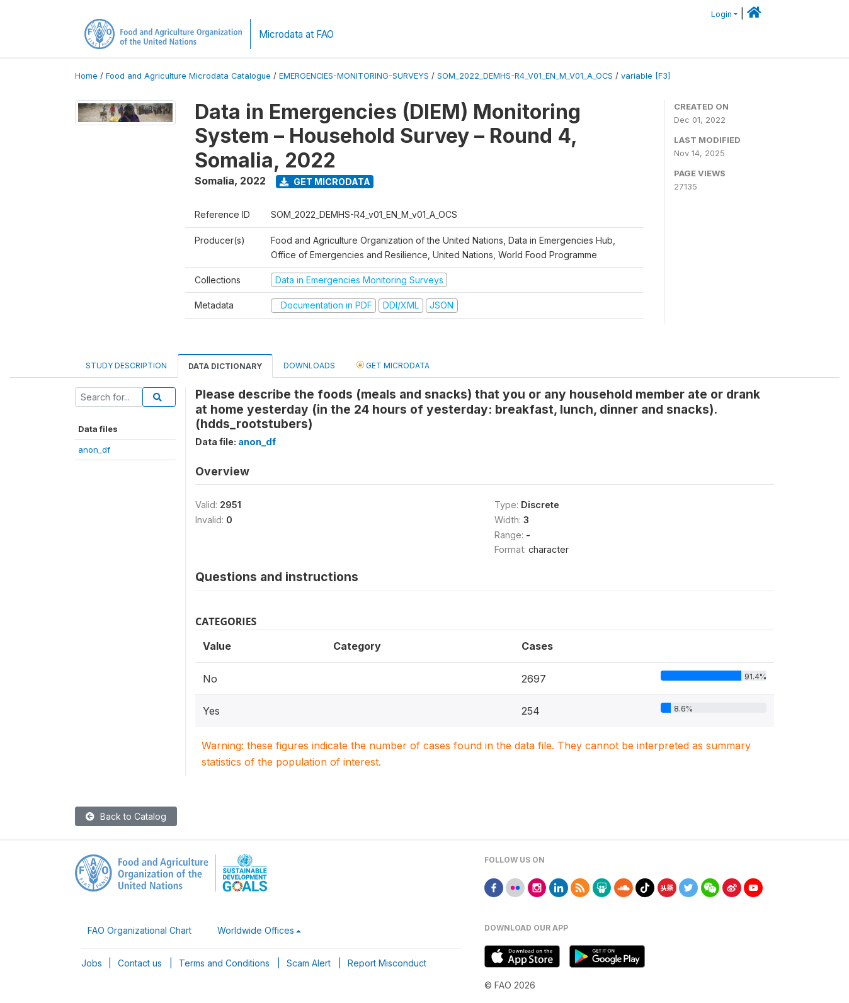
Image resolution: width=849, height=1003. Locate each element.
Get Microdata (325, 181)
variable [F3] (645, 76)
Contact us (140, 963)
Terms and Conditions (224, 963)
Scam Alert (309, 963)
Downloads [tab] (309, 365)
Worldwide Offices (255, 930)
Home (86, 76)
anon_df (94, 450)
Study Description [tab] (126, 365)
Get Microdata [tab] (393, 365)
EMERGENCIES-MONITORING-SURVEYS (354, 76)
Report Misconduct (387, 963)
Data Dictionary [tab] (225, 366)
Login (721, 14)
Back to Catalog (126, 816)
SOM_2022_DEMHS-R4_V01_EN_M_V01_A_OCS (525, 76)
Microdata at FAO (296, 34)
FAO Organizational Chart (139, 930)
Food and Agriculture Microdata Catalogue (188, 76)
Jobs (91, 963)
